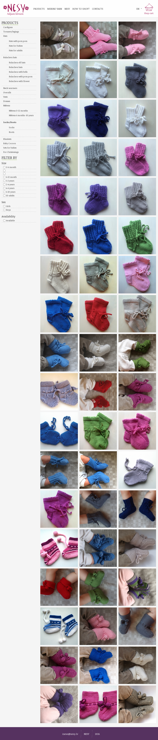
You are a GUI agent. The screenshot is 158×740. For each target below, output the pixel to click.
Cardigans (8, 27)
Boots (11, 132)
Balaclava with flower (19, 81)
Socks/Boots (9, 122)
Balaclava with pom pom (20, 76)
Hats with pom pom (18, 41)
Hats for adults (15, 50)
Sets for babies (9, 147)
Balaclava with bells (18, 71)
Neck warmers (10, 88)
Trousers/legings (11, 31)
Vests (5, 96)
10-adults (10, 195)
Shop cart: (149, 13)
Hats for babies (16, 45)
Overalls (7, 92)
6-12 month (11, 177)
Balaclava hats (10, 57)
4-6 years (10, 188)
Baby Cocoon (9, 143)
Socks (11, 127)
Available (10, 220)
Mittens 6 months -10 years (21, 115)
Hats (5, 35)
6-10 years (10, 191)
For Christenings (11, 152)
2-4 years (10, 184)
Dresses (6, 101)
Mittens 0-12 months (18, 110)
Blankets (7, 139)
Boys (8, 209)
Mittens (6, 105)
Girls (8, 206)
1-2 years (10, 180)
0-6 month (11, 167)
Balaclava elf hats (17, 62)
